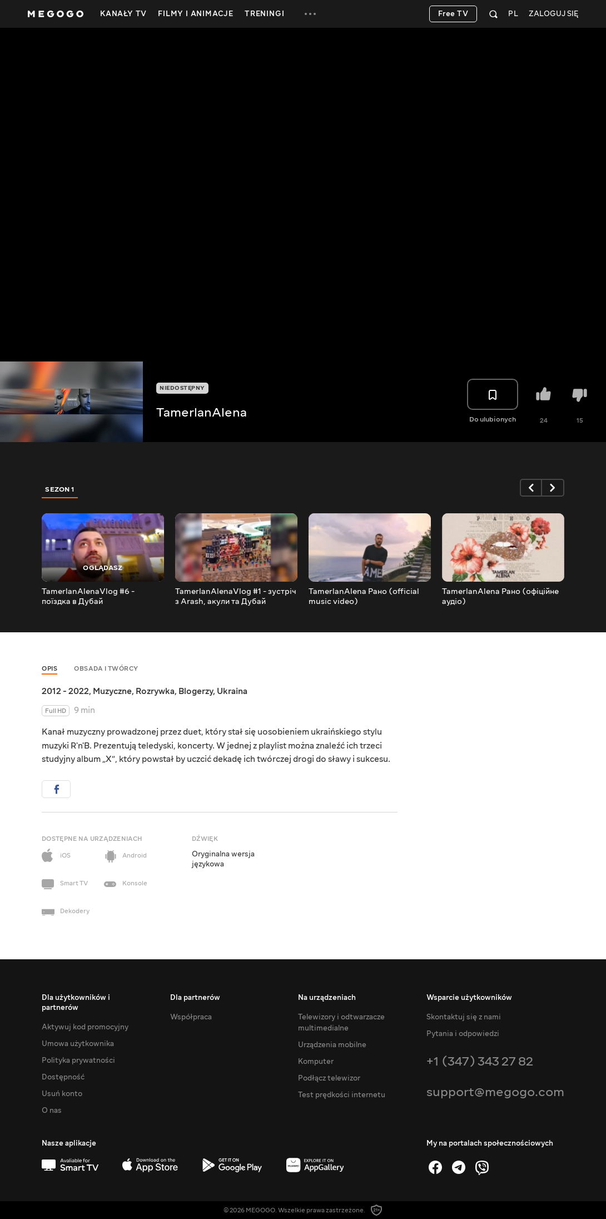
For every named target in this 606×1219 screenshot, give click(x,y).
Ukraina (232, 691)
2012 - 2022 (65, 691)
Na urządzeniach (327, 998)
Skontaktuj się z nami (463, 1017)
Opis (49, 669)
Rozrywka (155, 691)
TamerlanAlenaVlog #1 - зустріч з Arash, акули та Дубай (235, 597)
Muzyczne (112, 691)
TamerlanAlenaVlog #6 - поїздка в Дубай (88, 597)
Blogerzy (195, 691)
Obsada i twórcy (106, 669)
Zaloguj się (553, 14)
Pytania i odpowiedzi (462, 1034)
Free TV (453, 14)
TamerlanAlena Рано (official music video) (364, 597)
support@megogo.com (495, 1092)
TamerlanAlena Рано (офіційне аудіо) (500, 597)
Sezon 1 (60, 489)
